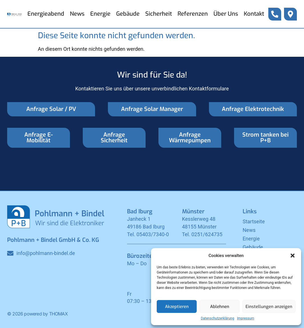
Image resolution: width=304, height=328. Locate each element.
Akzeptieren (177, 306)
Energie (100, 14)
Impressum (245, 318)
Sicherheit (158, 14)
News (77, 14)
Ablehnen (219, 306)
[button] (292, 255)
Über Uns (226, 14)
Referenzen (193, 14)
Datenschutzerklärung (217, 318)
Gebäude (128, 14)
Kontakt (254, 14)
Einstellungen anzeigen (268, 306)
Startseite (254, 221)
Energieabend (45, 14)
